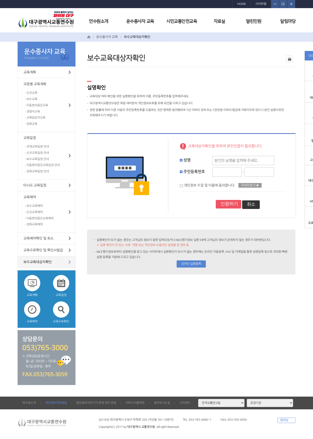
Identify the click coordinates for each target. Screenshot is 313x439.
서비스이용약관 (134, 402)
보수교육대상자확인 (37, 262)
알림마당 (287, 21)
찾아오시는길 (162, 402)
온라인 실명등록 (191, 263)
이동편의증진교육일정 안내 (43, 165)
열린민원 (253, 21)
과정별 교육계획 (34, 84)
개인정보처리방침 (56, 402)
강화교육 (31, 123)
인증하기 (229, 203)
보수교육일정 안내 (37, 159)
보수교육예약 (34, 205)
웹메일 (284, 420)
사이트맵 (260, 3)
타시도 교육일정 (34, 185)
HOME (241, 3)
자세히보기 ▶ (250, 185)
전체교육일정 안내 (37, 146)
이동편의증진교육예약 (39, 218)
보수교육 (31, 99)
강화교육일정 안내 (37, 171)
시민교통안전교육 (181, 21)
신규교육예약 (34, 212)
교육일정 (29, 137)
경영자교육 (33, 111)
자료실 (219, 21)
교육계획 (29, 72)
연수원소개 (98, 21)
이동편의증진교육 (37, 105)
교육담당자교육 (35, 117)
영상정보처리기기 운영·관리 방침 (96, 402)
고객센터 (184, 402)
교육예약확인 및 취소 (38, 238)
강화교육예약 (34, 224)
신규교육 (31, 92)
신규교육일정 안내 (37, 152)
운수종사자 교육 (140, 21)
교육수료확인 (61, 312)
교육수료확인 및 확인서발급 (43, 250)
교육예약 (29, 197)
